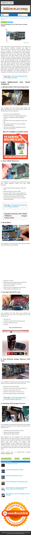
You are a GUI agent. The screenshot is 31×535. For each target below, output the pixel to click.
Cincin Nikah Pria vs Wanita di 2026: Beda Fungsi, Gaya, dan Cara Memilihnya (16, 488)
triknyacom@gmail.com (19, 533)
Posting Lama (26, 458)
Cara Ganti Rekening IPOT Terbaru (14, 469)
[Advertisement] (15, 262)
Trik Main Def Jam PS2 (11, 463)
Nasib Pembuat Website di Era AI (14, 475)
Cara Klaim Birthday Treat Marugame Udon (17, 481)
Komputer (10, 22)
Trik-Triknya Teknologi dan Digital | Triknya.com (20, 532)
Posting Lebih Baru (6, 458)
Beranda (17, 458)
